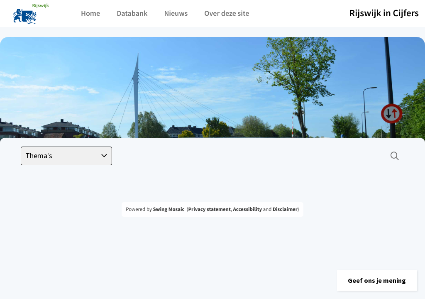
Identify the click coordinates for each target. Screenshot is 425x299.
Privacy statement (209, 209)
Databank (132, 13)
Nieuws (176, 13)
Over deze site (226, 13)
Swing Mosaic (168, 209)
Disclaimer (285, 209)
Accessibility (247, 209)
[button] (377, 280)
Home (90, 13)
